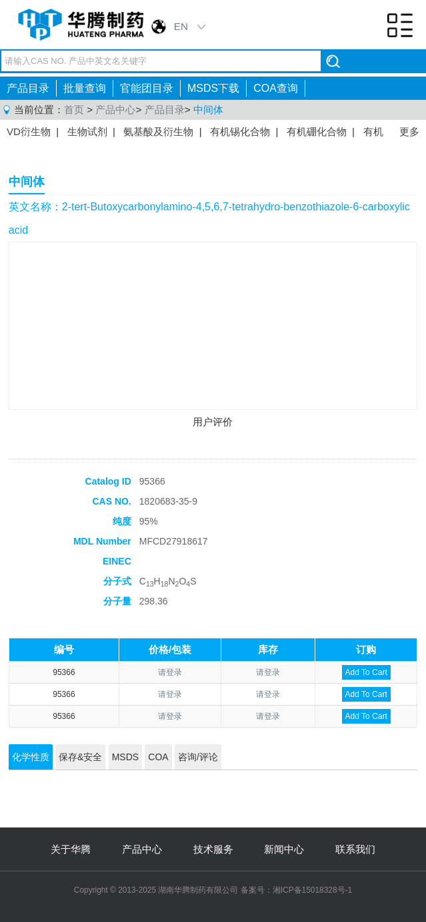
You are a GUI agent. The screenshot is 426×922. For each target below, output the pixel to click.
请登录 (170, 672)
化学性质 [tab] (30, 757)
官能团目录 (146, 88)
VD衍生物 (29, 131)
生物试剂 (87, 131)
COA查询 (275, 88)
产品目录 (28, 88)
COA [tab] (158, 757)
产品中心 (115, 109)
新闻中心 (284, 849)
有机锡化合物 (240, 131)
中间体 (208, 109)
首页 (74, 109)
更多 (409, 131)
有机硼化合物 (317, 131)
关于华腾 (71, 849)
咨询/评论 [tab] (198, 757)
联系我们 (355, 849)
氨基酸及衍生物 (158, 131)
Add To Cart (366, 672)
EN (181, 26)
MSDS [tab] (125, 757)
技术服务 (213, 849)
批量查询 (84, 88)
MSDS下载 (213, 88)
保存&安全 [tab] (80, 757)
